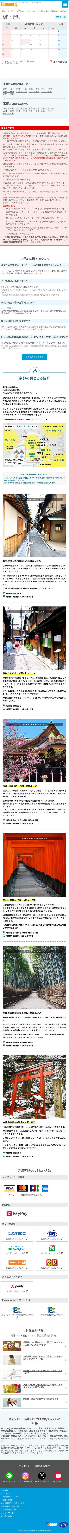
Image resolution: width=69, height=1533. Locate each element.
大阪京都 (34, 111)
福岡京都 (8, 113)
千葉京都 (21, 108)
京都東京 (34, 89)
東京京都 (34, 108)
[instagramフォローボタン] (25, 1476)
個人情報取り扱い (10, 1510)
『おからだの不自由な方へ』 (16, 329)
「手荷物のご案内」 (39, 141)
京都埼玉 (8, 89)
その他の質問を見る (34, 357)
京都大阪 (34, 91)
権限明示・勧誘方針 (11, 1506)
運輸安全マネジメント (12, 1497)
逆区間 (61, 17)
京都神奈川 (47, 89)
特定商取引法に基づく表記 (13, 1503)
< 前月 (7, 24)
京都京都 (21, 91)
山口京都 (46, 111)
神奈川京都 (47, 108)
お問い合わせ (8, 1516)
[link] (51, 1525)
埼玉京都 (8, 108)
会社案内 (6, 1493)
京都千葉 (21, 89)
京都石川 (8, 91)
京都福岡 (8, 94)
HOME (5, 1490)
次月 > (62, 24)
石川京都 (8, 111)
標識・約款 (7, 1500)
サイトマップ (8, 1513)
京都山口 (46, 91)
